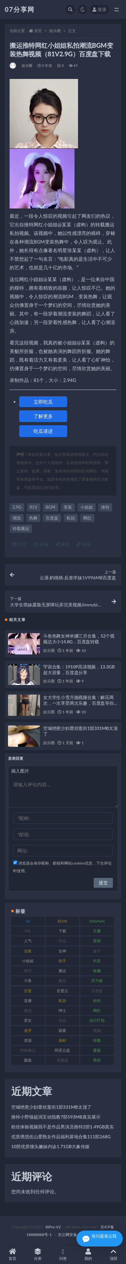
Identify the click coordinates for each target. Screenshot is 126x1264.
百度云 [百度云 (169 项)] (62, 990)
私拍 (71, 517)
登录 (99, 9)
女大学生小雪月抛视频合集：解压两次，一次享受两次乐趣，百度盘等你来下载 (78, 703)
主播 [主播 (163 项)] (97, 931)
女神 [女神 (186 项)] (62, 951)
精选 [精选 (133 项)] (28, 1010)
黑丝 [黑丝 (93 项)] (97, 1060)
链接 (83, 544)
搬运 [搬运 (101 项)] (62, 970)
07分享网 (20, 9)
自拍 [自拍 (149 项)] (62, 1020)
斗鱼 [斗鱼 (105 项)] (28, 980)
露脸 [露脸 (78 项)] (97, 1050)
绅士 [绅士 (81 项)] (62, 1010)
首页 (38, 30)
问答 (63, 1254)
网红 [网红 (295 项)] (97, 1010)
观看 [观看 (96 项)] (62, 1030)
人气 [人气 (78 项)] (28, 940)
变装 (68, 507)
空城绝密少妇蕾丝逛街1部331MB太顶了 (51, 1107)
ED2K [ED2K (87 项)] (62, 921)
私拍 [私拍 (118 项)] (62, 1000)
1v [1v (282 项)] (28, 921)
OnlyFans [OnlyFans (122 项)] (97, 921)
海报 (63, 544)
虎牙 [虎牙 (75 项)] (28, 1030)
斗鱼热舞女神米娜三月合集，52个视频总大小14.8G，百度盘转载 (78, 638)
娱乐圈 (55, 30)
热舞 (33, 517)
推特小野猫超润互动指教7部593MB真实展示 (55, 1116)
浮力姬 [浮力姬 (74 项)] (97, 980)
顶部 (113, 1254)
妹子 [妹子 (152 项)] (97, 951)
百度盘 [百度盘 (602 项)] (97, 990)
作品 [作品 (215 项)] (62, 940)
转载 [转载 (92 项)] (97, 1040)
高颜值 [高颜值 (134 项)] (62, 1060)
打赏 (19, 544)
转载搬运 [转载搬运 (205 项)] (27, 1050)
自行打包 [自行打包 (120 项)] (97, 1020)
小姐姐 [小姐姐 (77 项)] (28, 960)
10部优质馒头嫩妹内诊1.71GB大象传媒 (50, 1146)
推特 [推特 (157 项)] (28, 970)
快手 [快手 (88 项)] (62, 960)
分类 (38, 1254)
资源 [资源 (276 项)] (28, 1040)
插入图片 (20, 770)
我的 (88, 1254)
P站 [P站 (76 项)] (28, 931)
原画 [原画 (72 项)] (97, 940)
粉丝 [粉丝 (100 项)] (97, 1000)
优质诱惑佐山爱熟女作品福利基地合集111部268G (61, 1136)
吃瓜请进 (43, 431)
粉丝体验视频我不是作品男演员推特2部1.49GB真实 (62, 1126)
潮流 (16, 517)
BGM (50, 507)
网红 (87, 517)
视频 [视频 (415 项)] (97, 1030)
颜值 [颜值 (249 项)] (28, 1060)
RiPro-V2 (53, 1227)
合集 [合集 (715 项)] (28, 951)
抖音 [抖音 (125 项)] (97, 960)
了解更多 (43, 416)
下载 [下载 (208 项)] (62, 931)
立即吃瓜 (43, 402)
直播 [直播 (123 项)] (28, 1000)
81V (33, 507)
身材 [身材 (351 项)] (62, 1040)
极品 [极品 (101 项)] (62, 980)
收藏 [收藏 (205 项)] (97, 970)
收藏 (41, 544)
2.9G (16, 507)
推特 (105, 507)
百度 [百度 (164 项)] (28, 990)
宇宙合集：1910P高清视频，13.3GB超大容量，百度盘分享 (79, 669)
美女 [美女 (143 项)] (28, 1020)
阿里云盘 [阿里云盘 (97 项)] (62, 1050)
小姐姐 (86, 507)
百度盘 (52, 517)
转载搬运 (20, 528)
